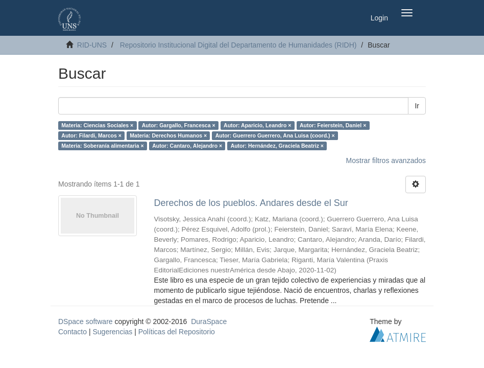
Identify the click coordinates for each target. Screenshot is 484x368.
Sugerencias (112, 332)
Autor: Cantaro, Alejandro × (187, 146)
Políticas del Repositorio (176, 332)
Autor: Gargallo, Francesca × (178, 125)
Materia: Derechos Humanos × (168, 135)
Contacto (72, 332)
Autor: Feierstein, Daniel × (333, 125)
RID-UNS (92, 45)
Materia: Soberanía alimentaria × (102, 146)
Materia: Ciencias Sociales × (97, 125)
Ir (417, 106)
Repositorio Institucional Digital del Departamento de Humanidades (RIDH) (238, 45)
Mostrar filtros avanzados (386, 160)
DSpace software (85, 321)
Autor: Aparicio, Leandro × (257, 125)
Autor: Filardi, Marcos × (91, 135)
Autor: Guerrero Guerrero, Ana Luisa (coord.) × (275, 135)
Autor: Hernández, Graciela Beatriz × (277, 146)
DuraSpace (209, 321)
